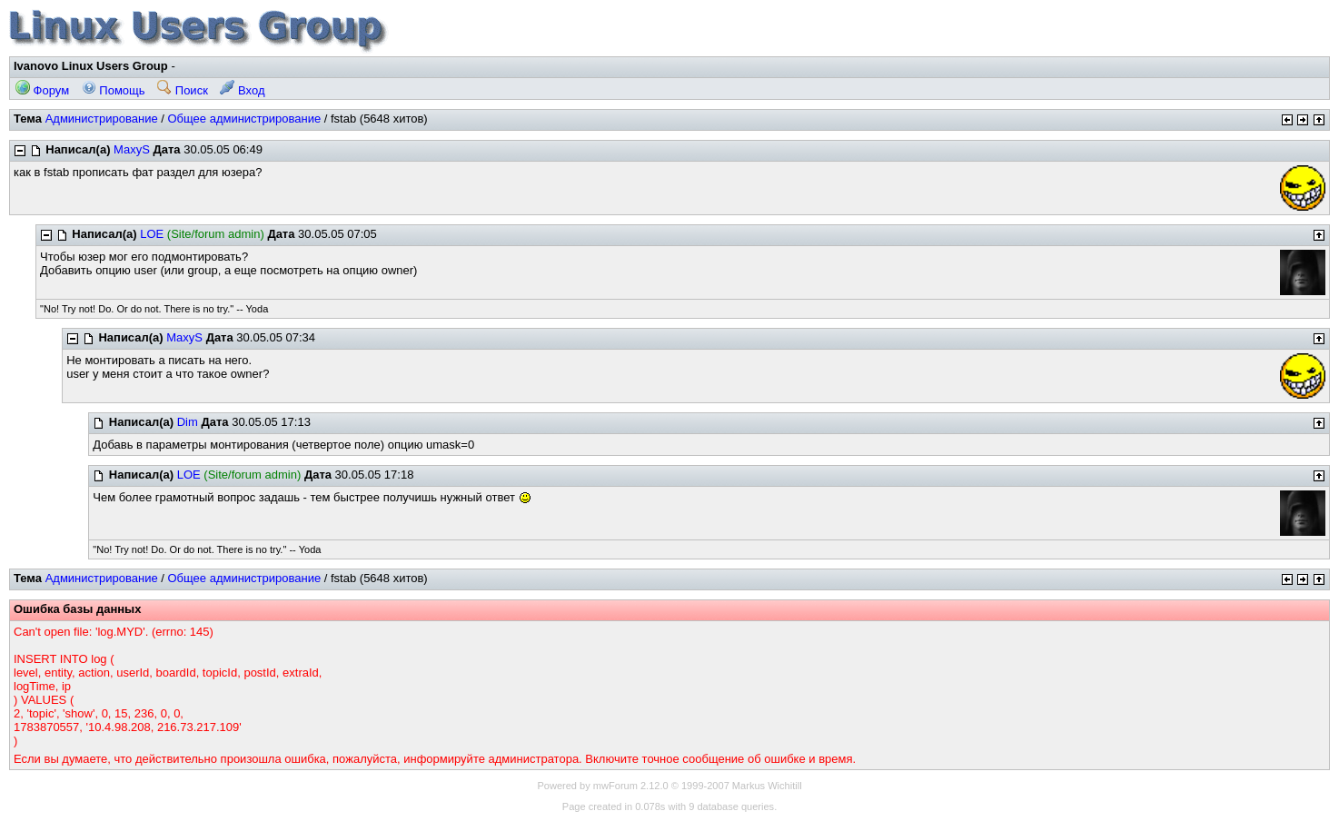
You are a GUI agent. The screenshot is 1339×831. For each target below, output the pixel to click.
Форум (42, 90)
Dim (187, 422)
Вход (242, 90)
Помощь (113, 90)
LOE (152, 234)
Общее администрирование (244, 118)
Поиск (182, 90)
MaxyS (132, 149)
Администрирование (101, 118)
